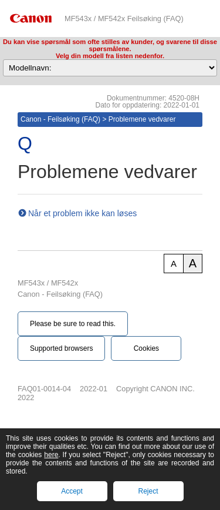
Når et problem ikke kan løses (82, 213)
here (51, 455)
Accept (72, 491)
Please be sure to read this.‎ (73, 324)
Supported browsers (61, 348)
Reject (148, 491)
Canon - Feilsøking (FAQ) (60, 119)
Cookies (146, 348)
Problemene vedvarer (142, 119)
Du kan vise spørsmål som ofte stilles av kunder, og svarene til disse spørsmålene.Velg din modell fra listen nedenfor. (110, 48)
